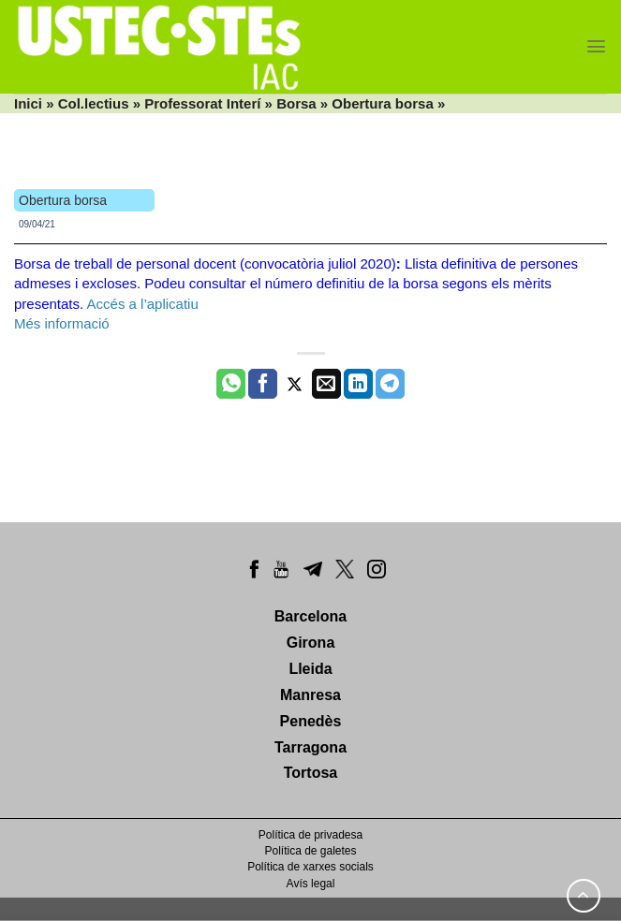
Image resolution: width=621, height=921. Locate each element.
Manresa (310, 695)
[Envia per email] (326, 384)
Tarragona (310, 747)
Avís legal (311, 883)
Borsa (296, 103)
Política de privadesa (310, 834)
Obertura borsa (382, 103)
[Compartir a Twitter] (294, 384)
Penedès (311, 721)
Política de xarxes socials (310, 866)
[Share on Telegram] (390, 384)
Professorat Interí (202, 103)
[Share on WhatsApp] (230, 384)
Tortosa (310, 773)
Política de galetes (310, 850)
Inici (28, 103)
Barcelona (310, 616)
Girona (311, 643)
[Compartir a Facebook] (262, 384)
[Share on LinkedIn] (358, 384)
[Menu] (596, 46)
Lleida (310, 669)
